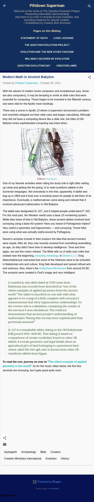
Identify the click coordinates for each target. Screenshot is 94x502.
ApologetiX (10, 452)
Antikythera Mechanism (52, 268)
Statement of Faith (34, 38)
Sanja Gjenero (51, 179)
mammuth (55, 489)
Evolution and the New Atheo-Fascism (47, 51)
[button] (89, 77)
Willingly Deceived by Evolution (47, 58)
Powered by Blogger (47, 481)
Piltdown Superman (47, 5)
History (65, 458)
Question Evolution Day (33, 65)
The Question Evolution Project (47, 45)
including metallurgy (46, 255)
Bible (43, 452)
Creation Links (66, 65)
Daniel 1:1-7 (70, 255)
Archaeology (28, 452)
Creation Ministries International (22, 458)
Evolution (51, 458)
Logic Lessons (63, 38)
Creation (55, 452)
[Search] (89, 7)
